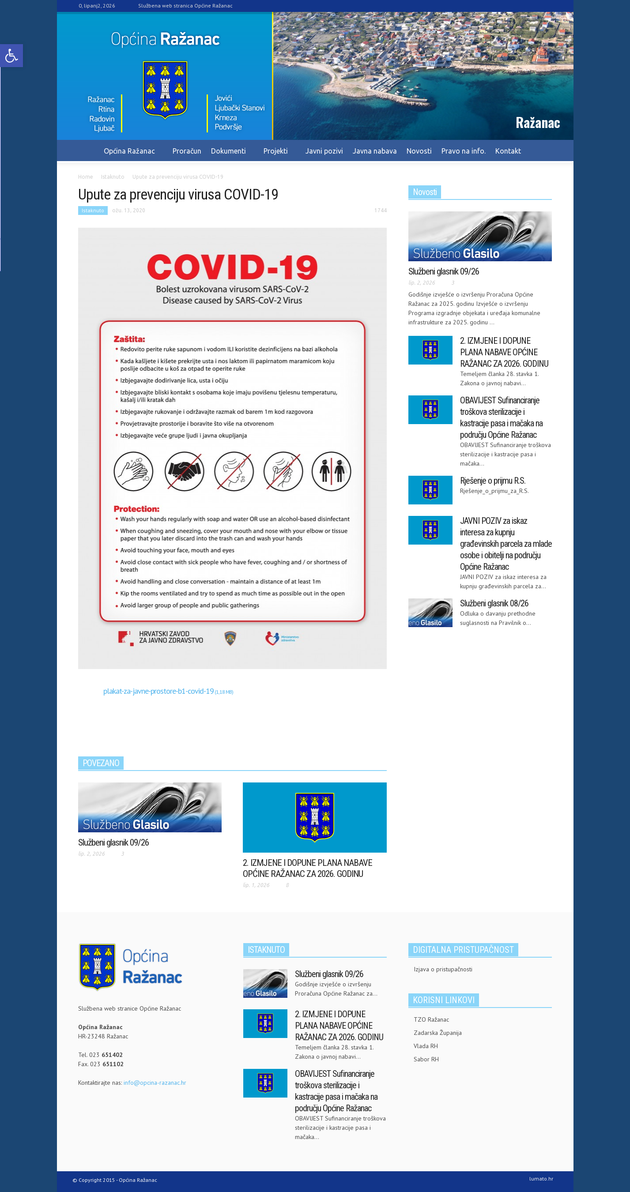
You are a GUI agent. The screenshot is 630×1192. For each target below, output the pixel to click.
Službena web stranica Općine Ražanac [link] (185, 5)
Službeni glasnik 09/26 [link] (113, 842)
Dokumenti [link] (229, 155)
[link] (11, 55)
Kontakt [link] (508, 151)
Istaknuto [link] (93, 210)
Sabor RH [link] (426, 1059)
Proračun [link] (187, 151)
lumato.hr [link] (541, 1178)
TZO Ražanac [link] (431, 1019)
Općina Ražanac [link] (130, 155)
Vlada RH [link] (426, 1046)
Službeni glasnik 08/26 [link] (494, 603)
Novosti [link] (419, 151)
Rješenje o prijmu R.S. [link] (492, 480)
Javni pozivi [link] (324, 151)
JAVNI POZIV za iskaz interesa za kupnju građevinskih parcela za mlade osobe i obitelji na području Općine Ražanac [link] (506, 543)
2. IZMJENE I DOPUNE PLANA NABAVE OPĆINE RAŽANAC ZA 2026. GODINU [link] (307, 868)
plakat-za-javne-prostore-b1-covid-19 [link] (158, 691)
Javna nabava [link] (375, 151)
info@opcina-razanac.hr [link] (155, 1083)
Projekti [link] (277, 155)
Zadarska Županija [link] (438, 1033)
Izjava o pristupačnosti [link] (443, 969)
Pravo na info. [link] (463, 151)
